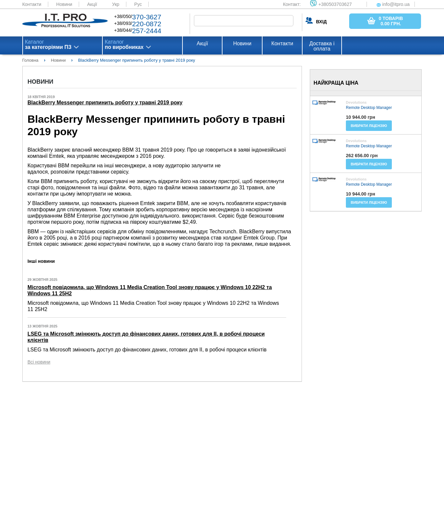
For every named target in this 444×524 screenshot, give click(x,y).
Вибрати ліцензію (369, 126)
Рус (138, 4)
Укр (115, 4)
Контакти (31, 4)
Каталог (48, 44)
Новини (64, 4)
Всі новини (39, 362)
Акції (92, 4)
